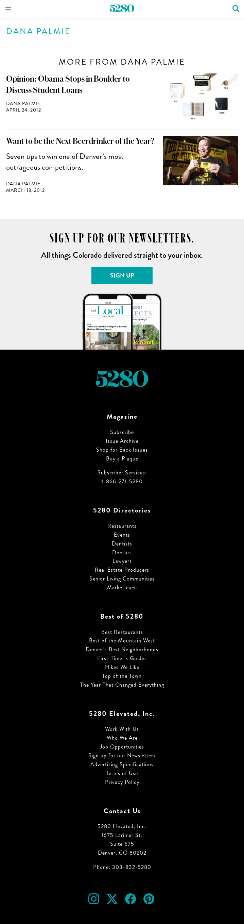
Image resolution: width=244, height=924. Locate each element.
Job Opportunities (122, 747)
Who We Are (122, 738)
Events (122, 535)
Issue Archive (122, 441)
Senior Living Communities (122, 579)
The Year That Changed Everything (122, 685)
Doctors (122, 552)
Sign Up (122, 275)
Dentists (122, 544)
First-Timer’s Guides (122, 658)
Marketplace (122, 587)
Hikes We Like (122, 667)
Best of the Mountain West (122, 640)
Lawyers (122, 561)
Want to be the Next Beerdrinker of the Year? (80, 141)
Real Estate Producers (122, 570)
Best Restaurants (122, 632)
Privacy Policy (122, 782)
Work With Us (122, 729)
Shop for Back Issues (122, 450)
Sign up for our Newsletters (122, 755)
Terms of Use (122, 773)
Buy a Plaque (122, 459)
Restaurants (122, 526)
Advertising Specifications (122, 764)
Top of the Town (122, 676)
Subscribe (122, 432)
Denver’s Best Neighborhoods (122, 649)
